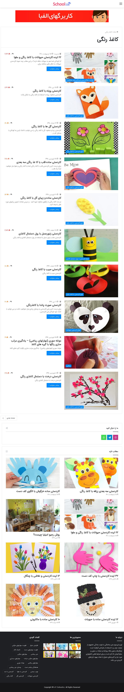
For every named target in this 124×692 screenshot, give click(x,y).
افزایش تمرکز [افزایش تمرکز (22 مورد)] (34, 645)
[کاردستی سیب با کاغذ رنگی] (91, 281)
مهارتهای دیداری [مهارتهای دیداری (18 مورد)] (15, 658)
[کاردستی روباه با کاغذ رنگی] (91, 102)
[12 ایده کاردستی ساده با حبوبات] (91, 600)
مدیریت (56, 54)
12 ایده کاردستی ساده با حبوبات (101, 619)
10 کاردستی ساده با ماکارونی (45, 619)
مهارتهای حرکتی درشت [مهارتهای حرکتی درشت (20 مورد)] (31, 658)
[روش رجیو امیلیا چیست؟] (33, 515)
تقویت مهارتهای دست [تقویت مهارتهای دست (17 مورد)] (31, 650)
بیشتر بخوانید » (54, 68)
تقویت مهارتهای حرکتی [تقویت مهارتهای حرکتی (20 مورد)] (19, 645)
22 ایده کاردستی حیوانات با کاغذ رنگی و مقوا (37, 57)
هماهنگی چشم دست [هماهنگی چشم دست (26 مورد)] (31, 667)
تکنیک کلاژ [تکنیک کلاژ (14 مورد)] (17, 650)
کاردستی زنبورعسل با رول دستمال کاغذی (40, 234)
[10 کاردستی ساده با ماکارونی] (33, 600)
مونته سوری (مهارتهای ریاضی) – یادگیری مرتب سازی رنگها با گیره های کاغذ (36, 342)
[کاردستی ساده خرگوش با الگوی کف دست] (33, 473)
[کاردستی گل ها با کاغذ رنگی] (91, 138)
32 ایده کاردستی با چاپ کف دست (100, 576)
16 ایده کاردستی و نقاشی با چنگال (42, 576)
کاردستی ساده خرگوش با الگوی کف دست (38, 491)
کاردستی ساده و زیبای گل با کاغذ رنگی (40, 198)
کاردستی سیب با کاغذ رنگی (46, 269)
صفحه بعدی (9, 418)
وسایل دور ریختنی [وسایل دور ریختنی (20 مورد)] (15, 667)
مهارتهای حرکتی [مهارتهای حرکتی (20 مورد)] (22, 654)
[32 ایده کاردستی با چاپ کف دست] (91, 558)
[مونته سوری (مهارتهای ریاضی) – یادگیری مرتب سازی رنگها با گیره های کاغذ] (91, 352)
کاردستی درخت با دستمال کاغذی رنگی (40, 377)
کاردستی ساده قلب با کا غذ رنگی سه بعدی (38, 162)
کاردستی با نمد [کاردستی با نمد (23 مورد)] (8, 671)
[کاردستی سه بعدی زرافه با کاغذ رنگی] (91, 473)
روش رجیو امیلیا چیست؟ (46, 535)
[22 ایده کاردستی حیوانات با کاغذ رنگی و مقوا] (91, 68)
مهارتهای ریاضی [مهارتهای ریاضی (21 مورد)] (33, 663)
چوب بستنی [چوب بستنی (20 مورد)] (34, 671)
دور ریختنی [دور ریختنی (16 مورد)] (34, 654)
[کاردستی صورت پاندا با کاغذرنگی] (91, 316)
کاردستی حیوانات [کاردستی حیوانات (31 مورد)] (32, 676)
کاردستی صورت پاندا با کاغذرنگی (43, 305)
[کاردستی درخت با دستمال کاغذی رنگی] (91, 391)
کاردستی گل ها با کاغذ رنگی (46, 127)
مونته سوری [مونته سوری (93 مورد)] (20, 663)
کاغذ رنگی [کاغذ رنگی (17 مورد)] (10, 676)
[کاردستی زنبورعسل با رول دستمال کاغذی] (91, 245)
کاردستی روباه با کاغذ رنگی (47, 91)
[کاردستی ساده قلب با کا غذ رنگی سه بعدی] (91, 173)
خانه (115, 32)
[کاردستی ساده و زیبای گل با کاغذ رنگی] (91, 209)
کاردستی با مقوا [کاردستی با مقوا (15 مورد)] (22, 671)
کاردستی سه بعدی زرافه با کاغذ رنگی (99, 491)
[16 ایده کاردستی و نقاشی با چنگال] (33, 558)
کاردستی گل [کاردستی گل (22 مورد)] (20, 676)
